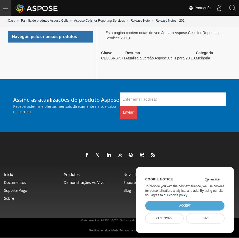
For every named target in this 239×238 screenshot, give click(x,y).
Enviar (128, 112)
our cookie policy (175, 195)
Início (8, 174)
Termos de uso (129, 230)
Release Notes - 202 (170, 20)
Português (200, 8)
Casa (11, 20)
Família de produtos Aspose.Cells (44, 20)
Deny (205, 218)
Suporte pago (15, 190)
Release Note (140, 20)
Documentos (15, 182)
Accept (184, 205)
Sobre (9, 198)
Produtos (71, 174)
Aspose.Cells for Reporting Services (99, 20)
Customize (164, 218)
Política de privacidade (104, 230)
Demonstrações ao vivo (84, 182)
